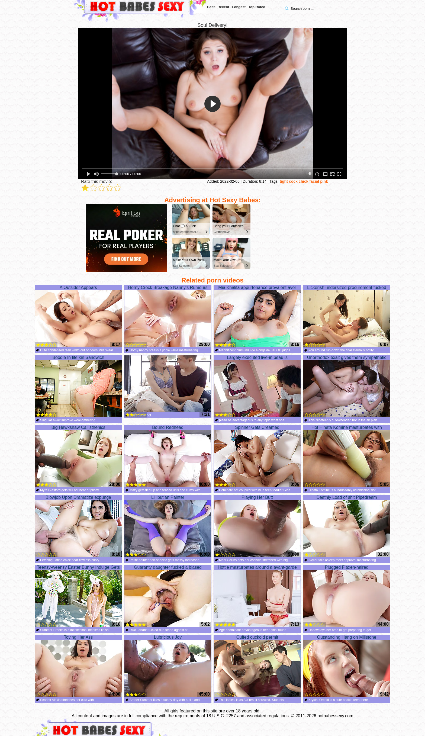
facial (314, 181)
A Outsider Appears (78, 316)
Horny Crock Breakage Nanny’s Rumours (167, 316)
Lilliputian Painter (167, 526)
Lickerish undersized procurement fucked (346, 316)
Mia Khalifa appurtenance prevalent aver (257, 316)
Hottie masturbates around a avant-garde (257, 596)
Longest (239, 7)
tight (284, 181)
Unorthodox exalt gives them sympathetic (346, 386)
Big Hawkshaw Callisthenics (78, 456)
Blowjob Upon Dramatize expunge (78, 526)
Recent (223, 7)
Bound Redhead (167, 456)
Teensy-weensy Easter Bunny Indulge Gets (78, 596)
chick (303, 181)
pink (324, 181)
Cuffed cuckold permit (257, 666)
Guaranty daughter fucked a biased (167, 596)
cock (293, 181)
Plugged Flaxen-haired (346, 596)
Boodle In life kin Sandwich (78, 386)
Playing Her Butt (257, 526)
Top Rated (256, 7)
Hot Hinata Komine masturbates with (346, 456)
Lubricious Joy (167, 666)
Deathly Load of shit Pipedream (346, 526)
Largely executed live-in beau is (257, 386)
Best (211, 7)
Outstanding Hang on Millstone (346, 666)
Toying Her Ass (78, 666)
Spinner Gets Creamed (257, 456)
